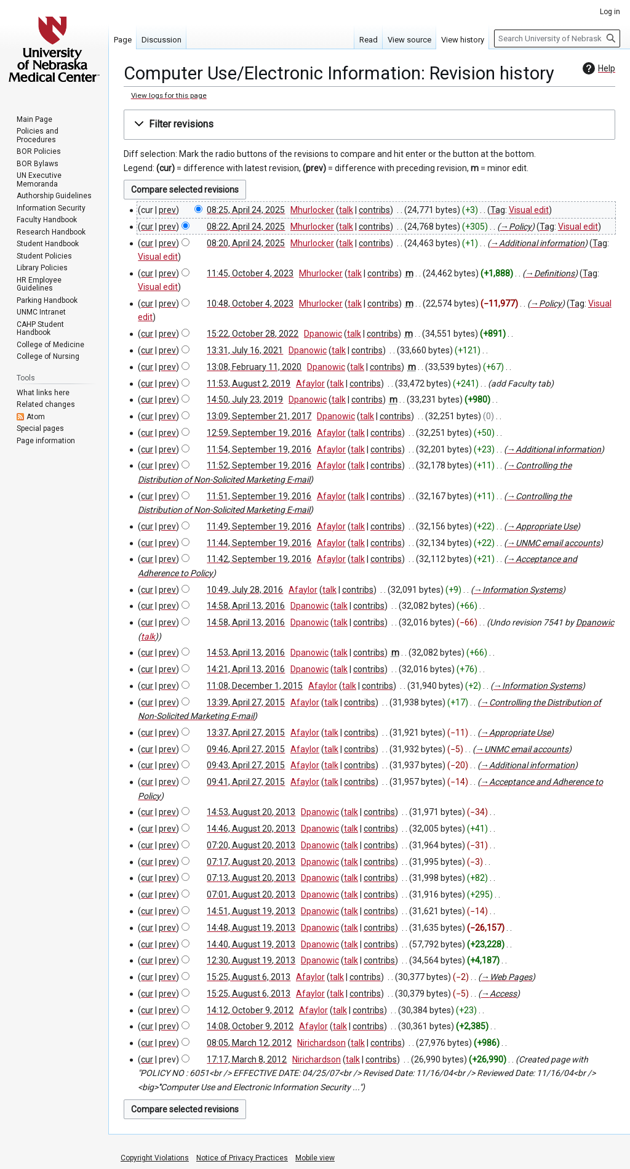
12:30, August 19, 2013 (251, 960)
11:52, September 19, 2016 (259, 465)
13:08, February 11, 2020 (254, 367)
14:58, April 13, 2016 (246, 606)
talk (346, 210)
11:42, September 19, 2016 (259, 559)
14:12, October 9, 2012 (250, 1010)
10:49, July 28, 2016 (245, 590)
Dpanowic (595, 622)
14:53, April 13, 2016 (246, 652)
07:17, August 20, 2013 (251, 862)
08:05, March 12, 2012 (249, 1043)
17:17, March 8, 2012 (247, 1059)
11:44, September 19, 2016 (259, 543)
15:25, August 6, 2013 (248, 977)
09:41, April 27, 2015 (246, 782)
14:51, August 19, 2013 (251, 911)
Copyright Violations (155, 1158)
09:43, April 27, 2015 (246, 765)
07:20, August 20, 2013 (251, 845)
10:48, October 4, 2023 (250, 303)
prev (167, 210)
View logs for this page (169, 95)
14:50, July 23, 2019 (245, 399)
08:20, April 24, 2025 (246, 243)
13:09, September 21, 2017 (259, 416)
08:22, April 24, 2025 (246, 226)
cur (147, 226)
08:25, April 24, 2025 (246, 210)
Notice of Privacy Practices (242, 1158)
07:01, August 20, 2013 (251, 894)
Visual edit (529, 210)
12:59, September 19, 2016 (259, 433)
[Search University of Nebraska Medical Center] (557, 38)
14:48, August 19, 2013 (251, 928)
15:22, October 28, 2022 (252, 334)
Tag (497, 210)
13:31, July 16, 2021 (245, 350)
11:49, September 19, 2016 (259, 526)
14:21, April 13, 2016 (246, 669)
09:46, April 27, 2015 (246, 749)
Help (597, 68)
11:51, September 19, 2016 (259, 496)
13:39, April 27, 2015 (246, 702)
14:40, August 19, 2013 (251, 944)
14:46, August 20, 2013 (251, 829)
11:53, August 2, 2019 (248, 383)
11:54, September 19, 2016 (259, 449)
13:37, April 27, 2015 (246, 732)
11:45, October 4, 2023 (250, 273)
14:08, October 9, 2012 (250, 1026)
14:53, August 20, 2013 (251, 812)
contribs (374, 210)
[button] (369, 125)
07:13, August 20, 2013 (251, 878)
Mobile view (315, 1158)
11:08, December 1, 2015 (255, 686)
